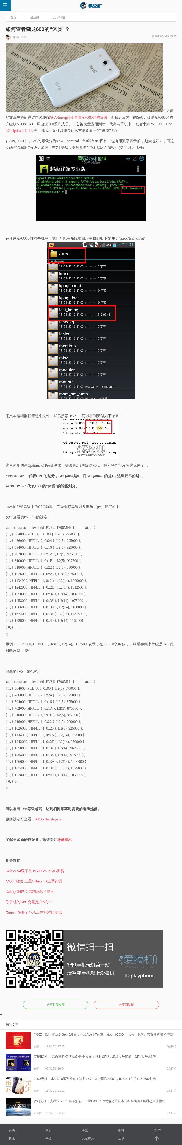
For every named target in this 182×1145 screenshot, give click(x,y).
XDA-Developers (48, 819)
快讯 (85, 1130)
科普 (157, 1130)
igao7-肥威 (16, 37)
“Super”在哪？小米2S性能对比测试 (34, 912)
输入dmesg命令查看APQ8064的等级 (79, 117)
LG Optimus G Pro (20, 130)
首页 (13, 17)
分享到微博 (126, 1004)
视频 (121, 1130)
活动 (121, 1138)
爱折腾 (34, 17)
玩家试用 (88, 1138)
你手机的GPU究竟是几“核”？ (29, 902)
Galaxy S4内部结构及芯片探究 (30, 891)
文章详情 (59, 17)
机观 (12, 1138)
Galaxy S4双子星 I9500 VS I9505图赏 (35, 871)
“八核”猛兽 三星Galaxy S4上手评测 (34, 881)
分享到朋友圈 (56, 1004)
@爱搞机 (64, 840)
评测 (48, 1130)
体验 (48, 1138)
